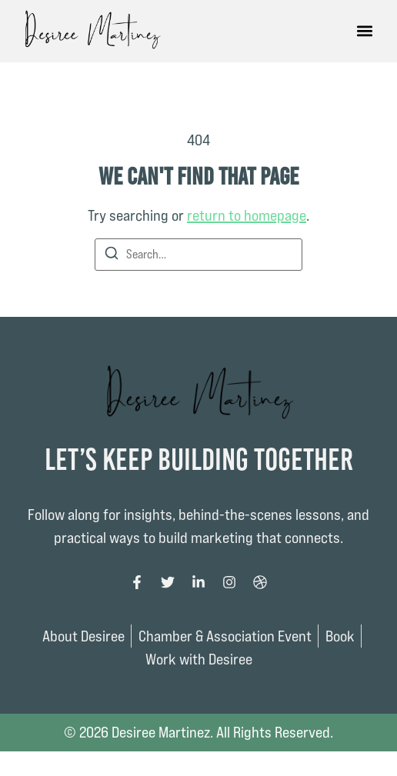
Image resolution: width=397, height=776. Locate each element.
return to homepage (246, 215)
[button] (364, 31)
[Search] (112, 255)
